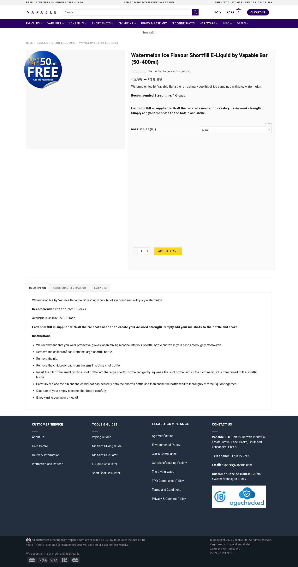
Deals (242, 23)
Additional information (69, 287)
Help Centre (40, 446)
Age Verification (162, 436)
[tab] (37, 288)
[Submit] (195, 12)
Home (29, 42)
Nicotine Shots (183, 23)
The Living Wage (163, 472)
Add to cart (168, 251)
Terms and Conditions (166, 490)
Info (227, 23)
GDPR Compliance (164, 454)
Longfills (77, 23)
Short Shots (102, 23)
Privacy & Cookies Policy (169, 499)
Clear (268, 123)
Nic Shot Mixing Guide (107, 446)
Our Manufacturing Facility (169, 463)
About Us (38, 437)
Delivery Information (45, 455)
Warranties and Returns (47, 464)
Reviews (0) (100, 287)
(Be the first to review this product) (161, 71)
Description (37, 287)
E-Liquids (34, 23)
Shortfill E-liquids (63, 42)
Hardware (209, 23)
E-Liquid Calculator (104, 464)
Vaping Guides (101, 437)
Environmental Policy (166, 445)
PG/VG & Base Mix (154, 23)
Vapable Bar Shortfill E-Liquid (98, 42)
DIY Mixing (127, 23)
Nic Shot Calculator (104, 455)
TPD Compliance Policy (168, 481)
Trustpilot (149, 32)
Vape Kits (55, 23)
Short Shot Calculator (106, 473)
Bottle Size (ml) (143, 129)
